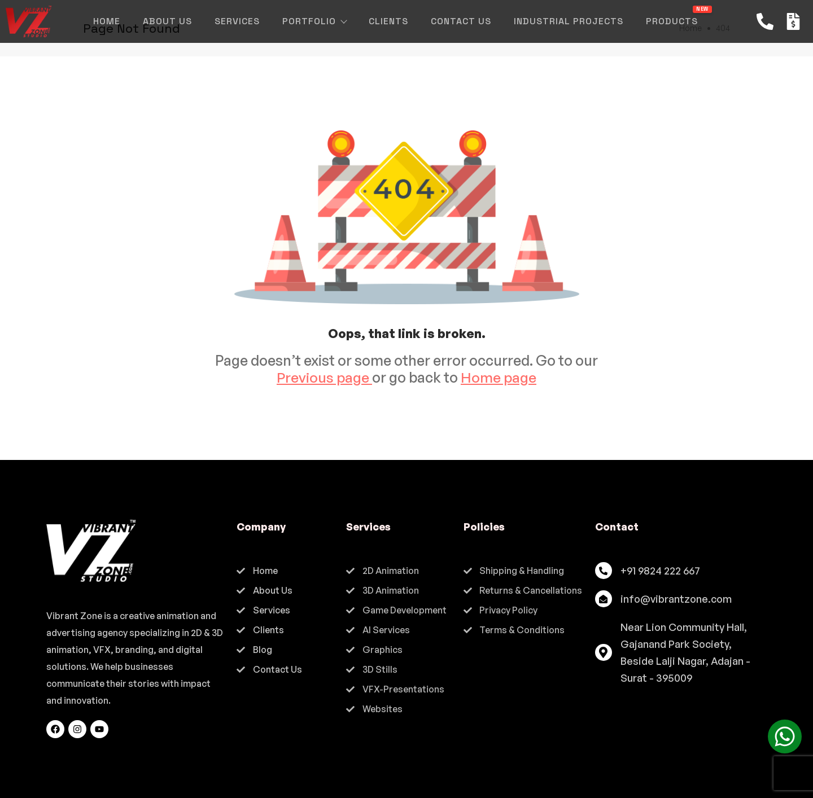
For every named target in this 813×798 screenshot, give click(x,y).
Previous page (324, 377)
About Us (167, 21)
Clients (388, 21)
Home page (498, 377)
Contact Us (461, 21)
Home (106, 21)
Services (237, 21)
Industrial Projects (568, 21)
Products (672, 21)
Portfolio (314, 21)
